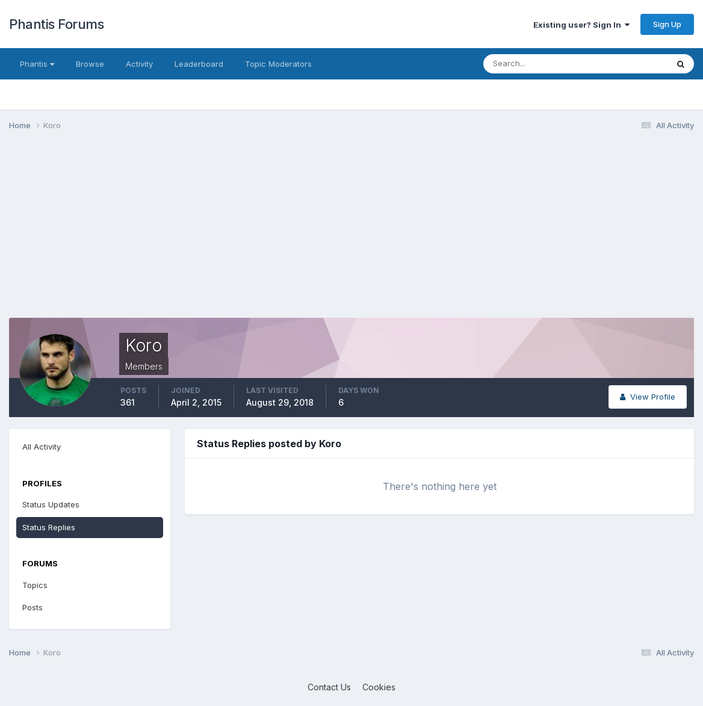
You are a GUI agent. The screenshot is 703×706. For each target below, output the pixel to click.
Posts (32, 607)
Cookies (378, 687)
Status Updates (50, 504)
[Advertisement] (228, 233)
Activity (139, 64)
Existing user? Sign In (581, 24)
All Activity (41, 446)
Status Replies (48, 527)
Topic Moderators (278, 64)
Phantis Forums (56, 24)
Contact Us (329, 687)
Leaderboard (199, 64)
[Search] (536, 63)
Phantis (37, 64)
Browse (90, 64)
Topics (35, 585)
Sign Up (667, 24)
